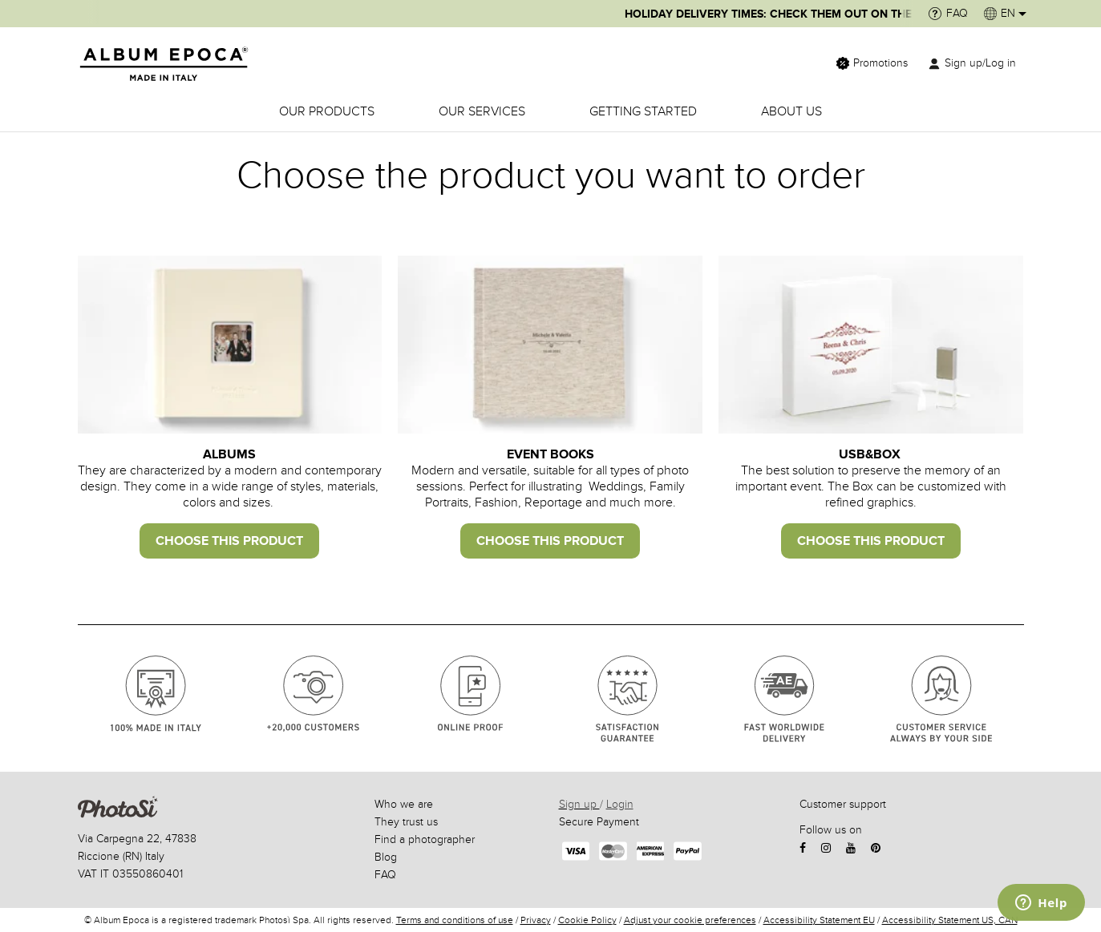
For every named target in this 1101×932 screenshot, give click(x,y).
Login (619, 804)
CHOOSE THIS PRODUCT (229, 541)
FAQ (385, 875)
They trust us (406, 822)
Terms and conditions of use (454, 920)
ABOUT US (791, 111)
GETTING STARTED (643, 111)
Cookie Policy (587, 920)
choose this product (550, 541)
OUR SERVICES (482, 111)
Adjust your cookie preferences (690, 920)
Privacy (535, 920)
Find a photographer (424, 839)
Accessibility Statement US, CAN (950, 920)
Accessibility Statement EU (819, 920)
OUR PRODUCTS (326, 111)
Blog (385, 857)
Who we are (403, 804)
